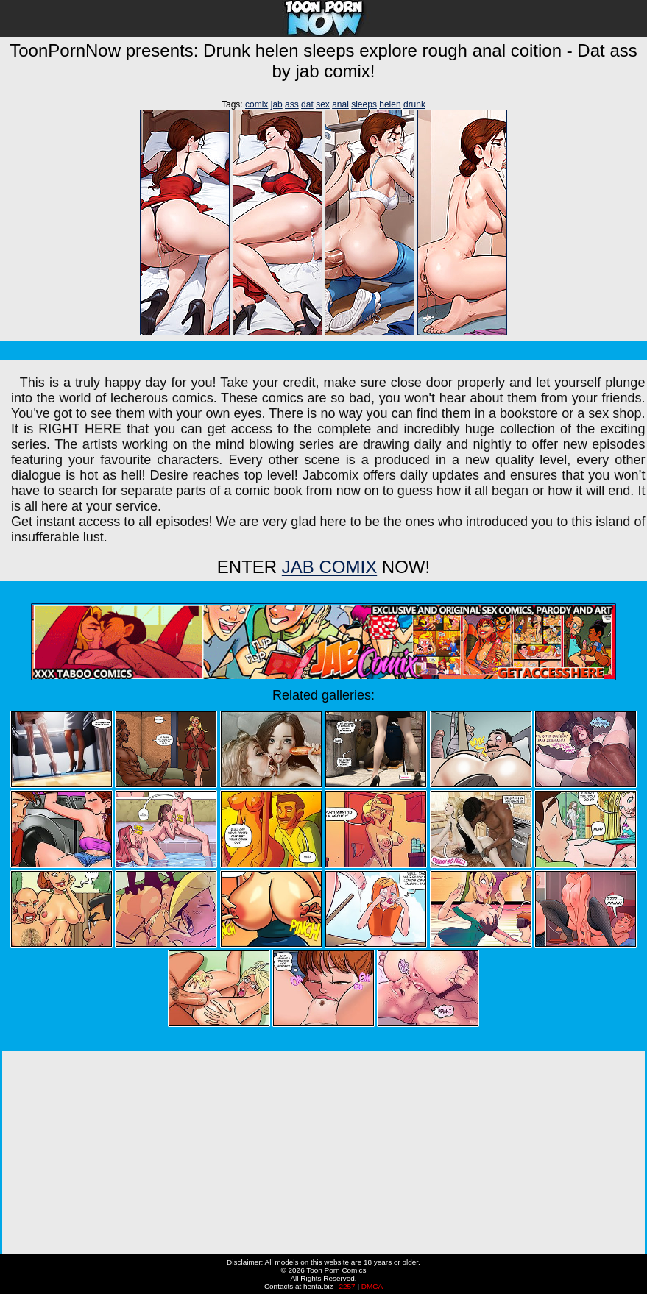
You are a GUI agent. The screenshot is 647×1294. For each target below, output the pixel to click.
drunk (414, 104)
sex (323, 104)
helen (389, 104)
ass (292, 104)
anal (340, 104)
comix (256, 104)
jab (277, 104)
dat (307, 104)
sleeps (364, 104)
